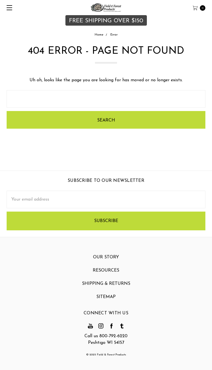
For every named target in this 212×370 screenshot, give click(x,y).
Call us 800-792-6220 (106, 336)
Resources (106, 273)
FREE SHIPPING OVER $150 (106, 21)
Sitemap (106, 299)
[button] (106, 20)
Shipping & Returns (106, 286)
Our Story (106, 260)
